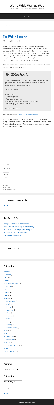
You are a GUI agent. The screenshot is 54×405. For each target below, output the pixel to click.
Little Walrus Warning (12, 235)
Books (8, 307)
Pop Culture (8, 336)
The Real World (12, 345)
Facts (6, 277)
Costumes (10, 339)
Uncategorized (9, 351)
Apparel (7, 272)
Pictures (9, 316)
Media (6, 298)
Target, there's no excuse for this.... (17, 224)
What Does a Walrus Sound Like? (16, 232)
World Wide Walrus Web (27, 6)
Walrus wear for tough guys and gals (18, 229)
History (7, 289)
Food (6, 280)
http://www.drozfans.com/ (28, 115)
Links (6, 295)
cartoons (9, 310)
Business (7, 275)
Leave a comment (10, 189)
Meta (6, 330)
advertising (10, 301)
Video (6, 185)
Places (6, 333)
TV (7, 322)
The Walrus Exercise (15, 37)
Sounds (9, 319)
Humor (6, 292)
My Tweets (8, 254)
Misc (8, 313)
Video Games (11, 327)
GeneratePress (30, 402)
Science (7, 342)
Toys (6, 348)
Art (7, 304)
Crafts (8, 286)
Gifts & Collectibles (11, 283)
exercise (7, 187)
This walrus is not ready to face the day (19, 227)
